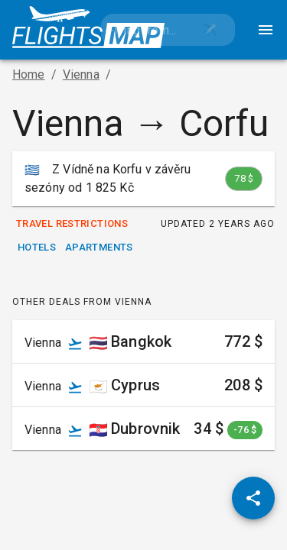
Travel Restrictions (72, 224)
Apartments (99, 248)
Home (28, 74)
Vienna (81, 74)
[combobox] (143, 30)
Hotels (36, 248)
